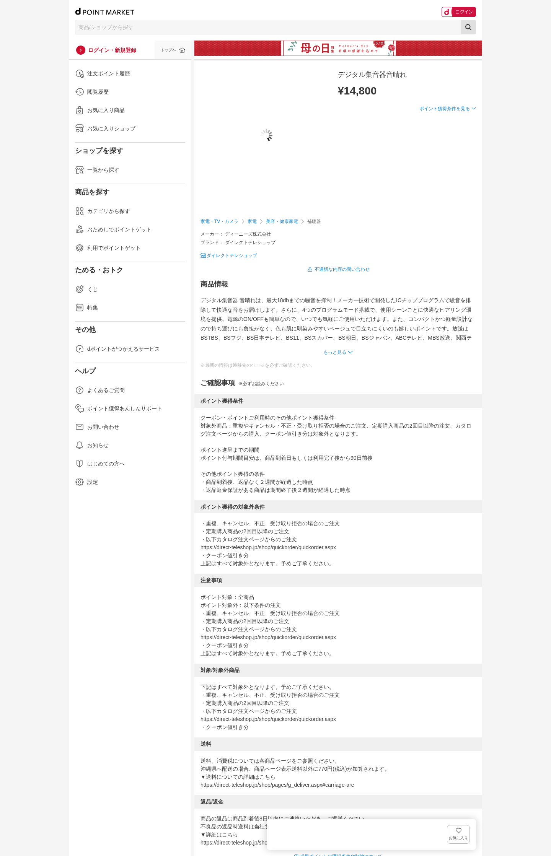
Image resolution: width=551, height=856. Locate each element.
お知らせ (92, 445)
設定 (86, 482)
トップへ (168, 50)
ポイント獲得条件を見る (444, 136)
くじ (86, 289)
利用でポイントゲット (108, 247)
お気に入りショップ (105, 128)
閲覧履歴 (92, 91)
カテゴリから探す (102, 211)
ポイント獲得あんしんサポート (118, 408)
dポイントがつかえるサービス (117, 348)
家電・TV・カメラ (219, 221)
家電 (252, 221)
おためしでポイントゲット (113, 229)
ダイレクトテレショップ (232, 255)
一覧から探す (97, 169)
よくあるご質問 (100, 390)
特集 (86, 307)
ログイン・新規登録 (112, 50)
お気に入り (464, 121)
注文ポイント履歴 (102, 73)
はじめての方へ (100, 463)
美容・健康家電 (282, 221)
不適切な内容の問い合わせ (342, 269)
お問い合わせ (97, 426)
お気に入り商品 (100, 110)
